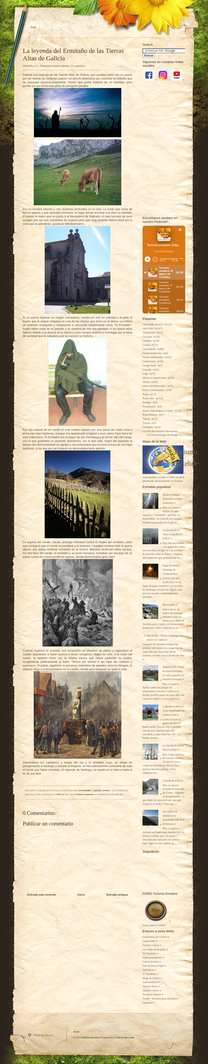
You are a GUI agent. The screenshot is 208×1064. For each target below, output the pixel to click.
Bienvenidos (169, 604)
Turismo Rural (150, 986)
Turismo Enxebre (90, 1037)
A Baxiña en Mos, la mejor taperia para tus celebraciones (174, 710)
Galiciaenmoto (150, 982)
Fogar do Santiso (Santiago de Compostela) (171, 569)
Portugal (147, 402)
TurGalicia (148, 970)
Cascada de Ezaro (172, 780)
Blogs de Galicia (151, 978)
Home (33, 27)
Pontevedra (149, 398)
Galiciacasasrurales (152, 957)
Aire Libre (148, 328)
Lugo (146, 373)
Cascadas (148, 336)
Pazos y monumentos (154, 390)
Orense (106, 790)
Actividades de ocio (153, 324)
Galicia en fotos (151, 961)
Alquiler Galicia (151, 990)
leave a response (85, 794)
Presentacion (149, 406)
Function (48, 1035)
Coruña (147, 345)
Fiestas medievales (152, 353)
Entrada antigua (117, 894)
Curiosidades (85, 790)
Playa (146, 394)
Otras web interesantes (154, 386)
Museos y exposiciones (155, 377)
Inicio (81, 894)
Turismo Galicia (151, 945)
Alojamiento (149, 332)
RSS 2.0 (60, 794)
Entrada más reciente (41, 894)
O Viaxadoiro (149, 974)
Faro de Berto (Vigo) (153, 965)
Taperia (147, 419)
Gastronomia (149, 361)
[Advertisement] (164, 148)
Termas (147, 423)
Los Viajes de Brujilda (154, 949)
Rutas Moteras (150, 414)
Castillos (147, 340)
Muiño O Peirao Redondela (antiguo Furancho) (173, 498)
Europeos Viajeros (152, 994)
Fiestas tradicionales (153, 357)
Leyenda (97, 790)
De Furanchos (150, 953)
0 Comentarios (78, 66)
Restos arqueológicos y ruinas (158, 410)
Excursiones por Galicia (155, 937)
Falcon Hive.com (125, 1037)
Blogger (174, 435)
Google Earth (150, 365)
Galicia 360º (149, 941)
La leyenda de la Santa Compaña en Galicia (172, 534)
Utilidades (148, 427)
